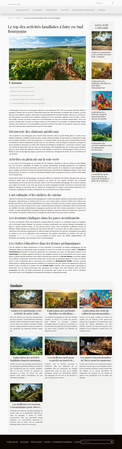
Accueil (10, 18)
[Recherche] (104, 3)
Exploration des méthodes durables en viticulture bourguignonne (101, 84)
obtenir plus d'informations (26, 236)
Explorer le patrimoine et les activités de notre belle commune (101, 54)
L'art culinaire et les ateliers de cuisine (22, 95)
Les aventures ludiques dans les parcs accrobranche (27, 99)
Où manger (37, 10)
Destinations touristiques (83, 10)
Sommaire (16, 83)
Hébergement (51, 10)
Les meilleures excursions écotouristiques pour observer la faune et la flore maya (26, 407)
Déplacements (22, 10)
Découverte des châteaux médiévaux (22, 87)
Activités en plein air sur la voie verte (22, 91)
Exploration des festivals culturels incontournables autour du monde (99, 115)
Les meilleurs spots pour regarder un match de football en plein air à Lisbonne (100, 177)
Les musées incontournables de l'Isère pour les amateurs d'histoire (95, 360)
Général (102, 10)
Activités (65, 10)
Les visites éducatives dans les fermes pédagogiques (27, 103)
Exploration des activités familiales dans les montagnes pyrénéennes (102, 146)
